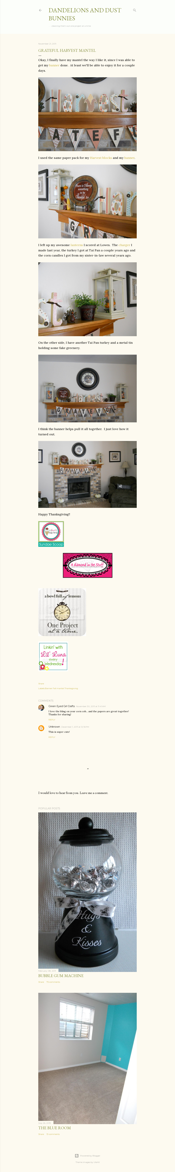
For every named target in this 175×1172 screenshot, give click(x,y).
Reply (52, 719)
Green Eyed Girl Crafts (62, 706)
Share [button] (41, 683)
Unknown (54, 726)
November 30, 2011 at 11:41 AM (91, 706)
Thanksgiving (71, 688)
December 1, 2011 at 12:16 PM (75, 727)
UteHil (97, 1162)
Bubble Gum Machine (61, 975)
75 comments (53, 982)
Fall (54, 688)
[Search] (135, 9)
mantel (60, 688)
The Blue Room (54, 1127)
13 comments (53, 1134)
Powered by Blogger (87, 1156)
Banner (48, 688)
